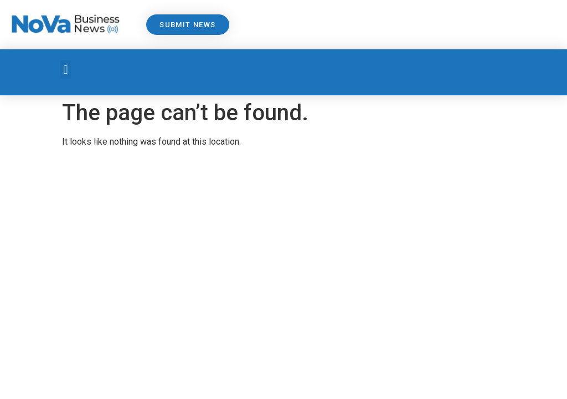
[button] (65, 69)
